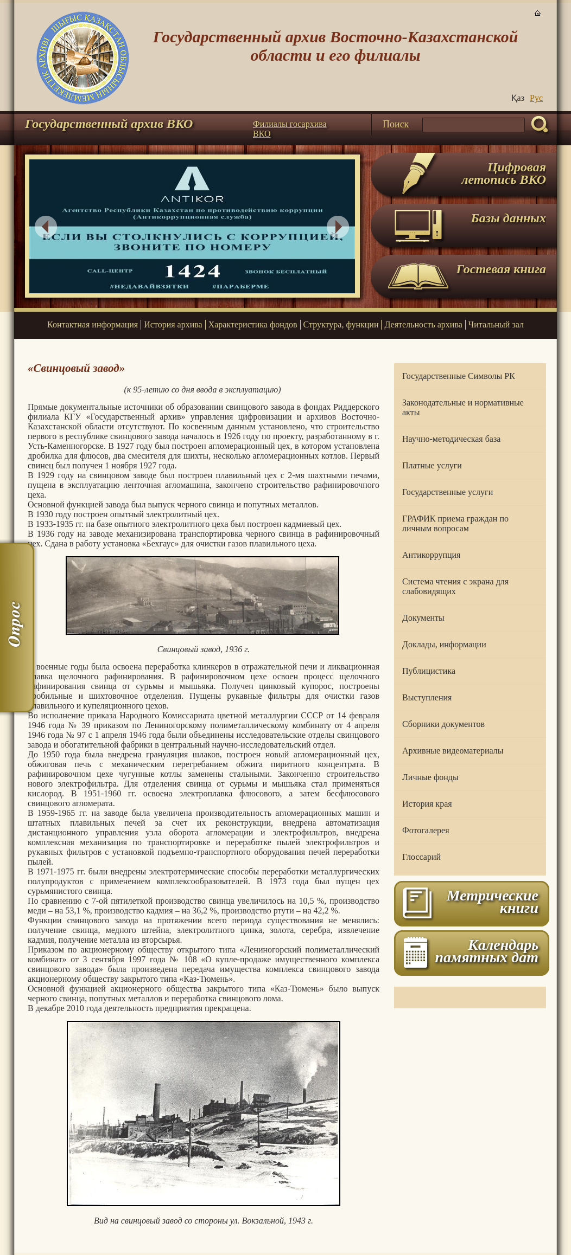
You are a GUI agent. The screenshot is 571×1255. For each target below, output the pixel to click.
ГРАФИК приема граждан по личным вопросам (455, 523)
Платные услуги (432, 465)
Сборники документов (443, 724)
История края (427, 803)
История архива (173, 324)
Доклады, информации (444, 644)
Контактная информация (92, 324)
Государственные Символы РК (458, 376)
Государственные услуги (447, 492)
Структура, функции (341, 324)
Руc (536, 97)
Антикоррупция (431, 554)
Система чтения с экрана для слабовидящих (455, 586)
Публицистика (428, 670)
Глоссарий (421, 856)
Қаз (517, 97)
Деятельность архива (423, 324)
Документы (423, 617)
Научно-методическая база (451, 438)
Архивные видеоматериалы (452, 750)
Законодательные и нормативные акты (463, 407)
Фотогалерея (425, 830)
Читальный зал (496, 324)
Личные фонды (430, 777)
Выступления (427, 697)
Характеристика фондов (252, 324)
